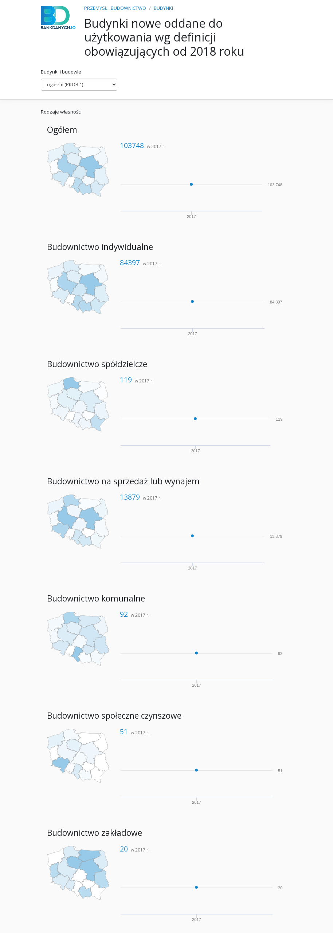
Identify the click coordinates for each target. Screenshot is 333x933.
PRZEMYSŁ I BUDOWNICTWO (115, 8)
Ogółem (62, 129)
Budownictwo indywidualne (100, 247)
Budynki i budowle (61, 71)
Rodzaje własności (61, 111)
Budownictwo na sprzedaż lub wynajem (123, 481)
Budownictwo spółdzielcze (97, 364)
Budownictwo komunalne (96, 598)
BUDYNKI (163, 8)
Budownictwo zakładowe (94, 832)
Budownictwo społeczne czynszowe (114, 715)
